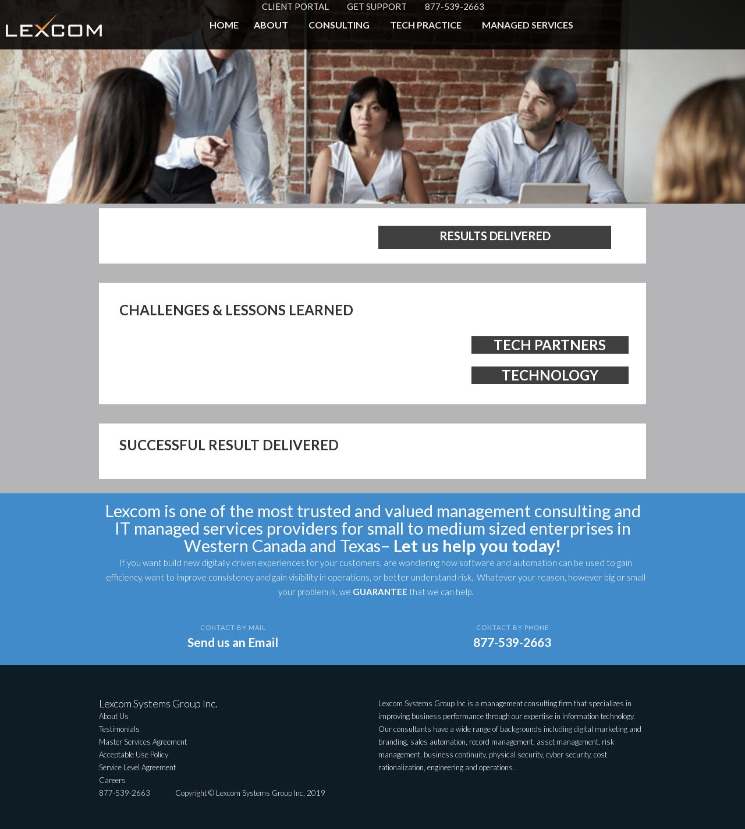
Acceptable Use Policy (133, 754)
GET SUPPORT (377, 6)
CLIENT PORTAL (295, 6)
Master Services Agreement (143, 741)
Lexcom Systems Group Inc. (158, 703)
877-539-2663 (454, 6)
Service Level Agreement (137, 767)
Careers (112, 780)
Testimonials (119, 729)
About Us (114, 716)
